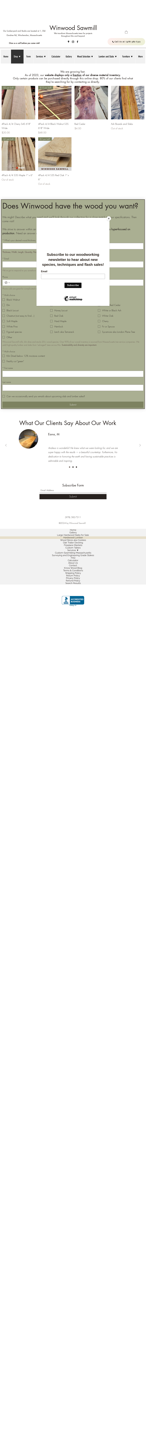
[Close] (109, 218)
